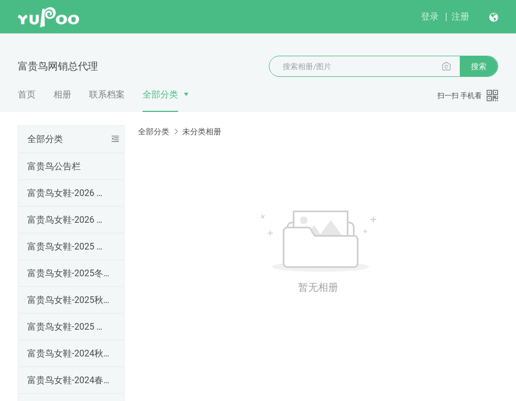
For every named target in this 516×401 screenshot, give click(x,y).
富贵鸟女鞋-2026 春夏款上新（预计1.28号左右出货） (69, 193)
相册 (62, 94)
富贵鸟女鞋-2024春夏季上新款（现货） (69, 380)
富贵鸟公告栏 (54, 166)
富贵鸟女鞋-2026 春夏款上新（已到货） (69, 219)
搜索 (478, 66)
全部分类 (160, 94)
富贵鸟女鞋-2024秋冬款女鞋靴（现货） (69, 353)
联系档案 (107, 94)
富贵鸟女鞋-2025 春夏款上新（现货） (69, 326)
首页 (27, 94)
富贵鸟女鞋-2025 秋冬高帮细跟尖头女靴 (69, 246)
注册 (460, 16)
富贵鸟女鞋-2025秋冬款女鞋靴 (69, 300)
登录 (430, 16)
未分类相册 (201, 131)
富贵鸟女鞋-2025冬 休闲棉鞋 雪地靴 (69, 273)
